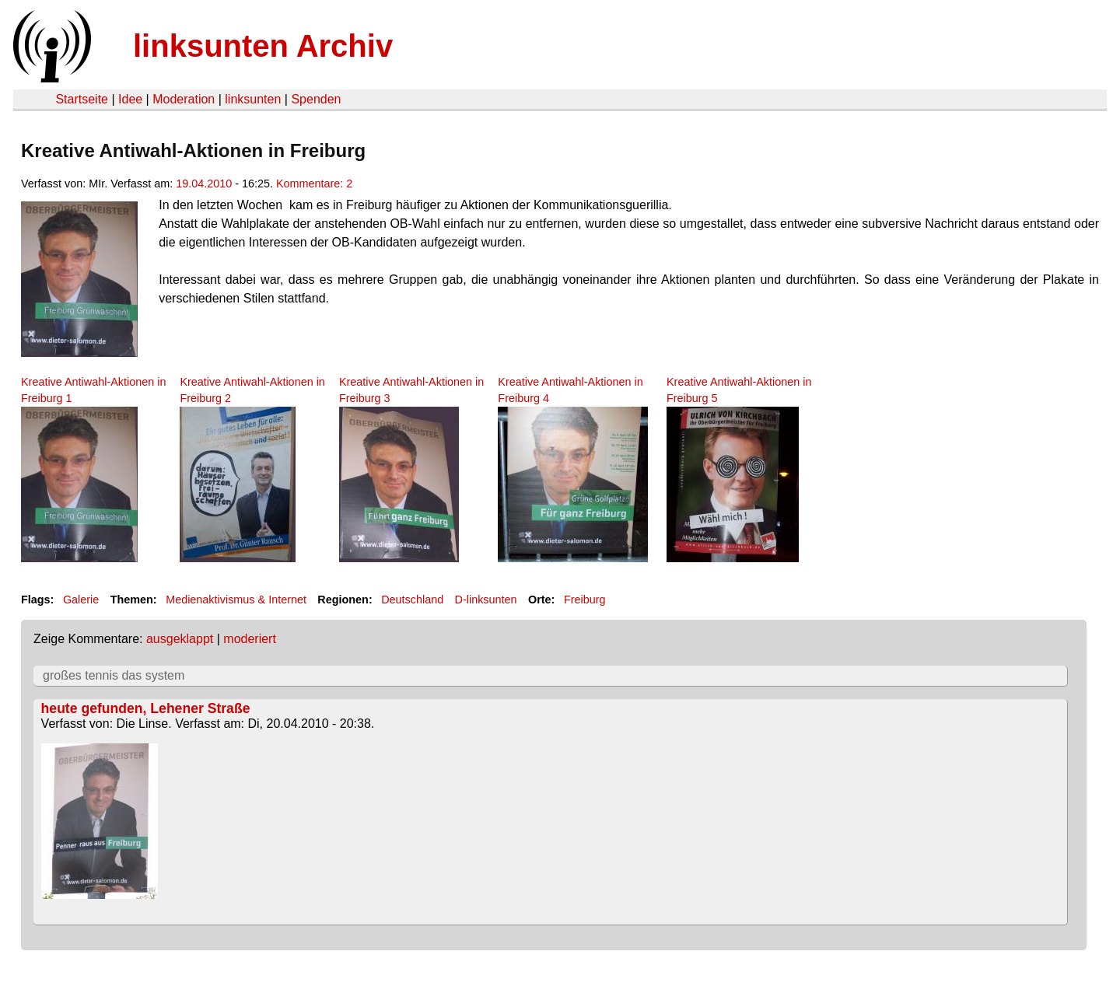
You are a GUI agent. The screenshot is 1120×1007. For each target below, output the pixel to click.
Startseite (81, 99)
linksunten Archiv (263, 46)
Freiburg (585, 599)
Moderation (183, 99)
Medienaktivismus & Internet (236, 599)
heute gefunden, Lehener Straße (145, 708)
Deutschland (412, 599)
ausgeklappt (179, 638)
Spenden (316, 99)
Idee (130, 99)
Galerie (81, 599)
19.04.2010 (204, 183)
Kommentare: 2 (314, 183)
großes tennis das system (113, 675)
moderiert (249, 638)
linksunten (253, 99)
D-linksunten (486, 599)
